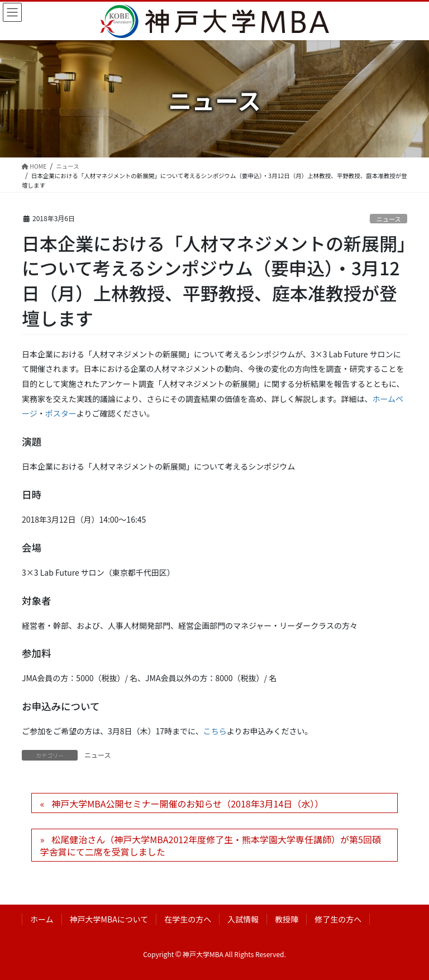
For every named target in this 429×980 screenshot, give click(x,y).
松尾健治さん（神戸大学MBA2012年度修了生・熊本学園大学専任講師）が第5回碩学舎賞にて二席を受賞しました (210, 845)
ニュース (388, 218)
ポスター (61, 413)
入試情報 (243, 919)
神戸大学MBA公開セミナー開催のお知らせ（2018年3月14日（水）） (187, 803)
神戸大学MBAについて (109, 919)
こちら (215, 731)
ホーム (42, 919)
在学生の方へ (187, 919)
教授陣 (286, 919)
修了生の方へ (337, 919)
